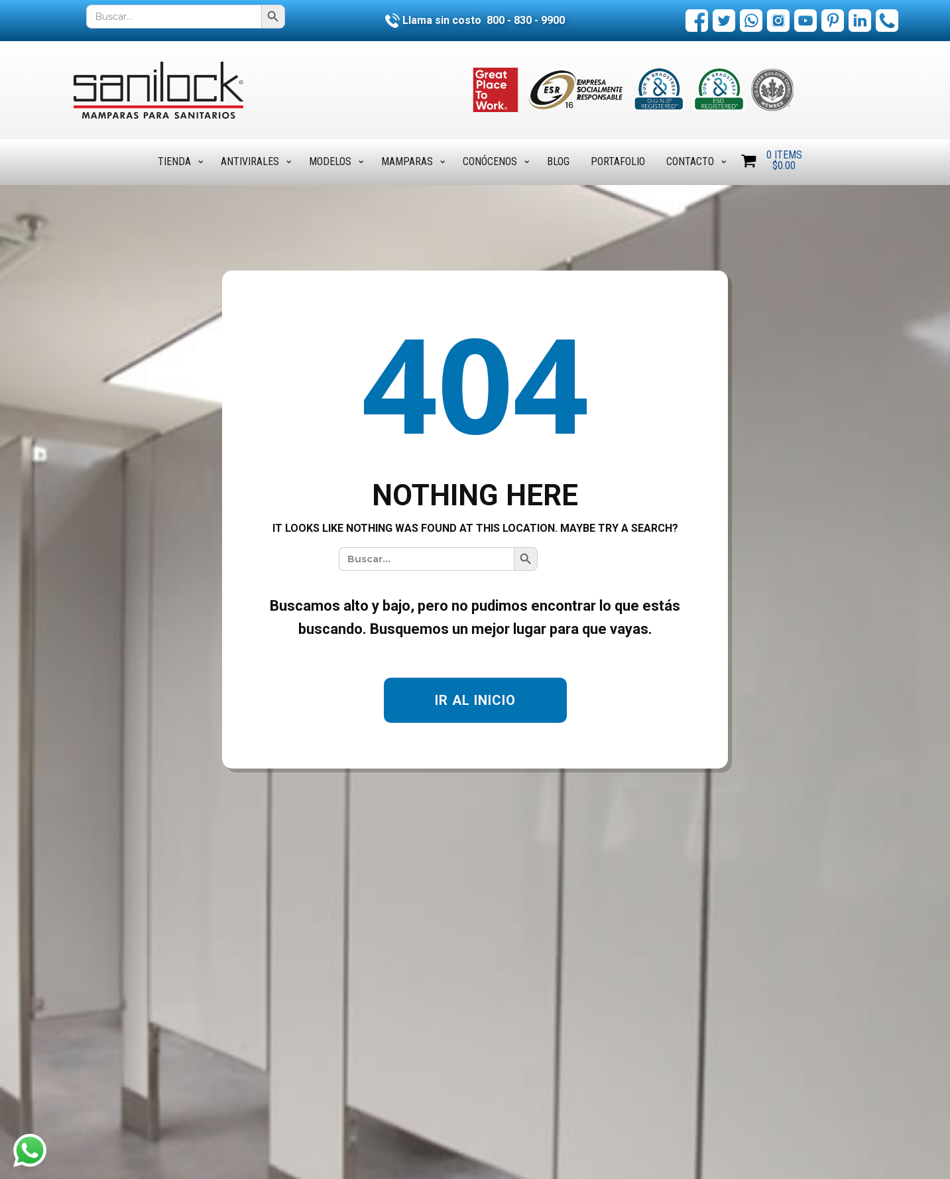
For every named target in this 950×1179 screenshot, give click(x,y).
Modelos (330, 161)
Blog (558, 161)
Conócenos (490, 161)
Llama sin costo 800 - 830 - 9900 (475, 20)
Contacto (690, 161)
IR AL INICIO (475, 700)
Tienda (174, 161)
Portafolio (618, 161)
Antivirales (250, 161)
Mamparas (407, 161)
